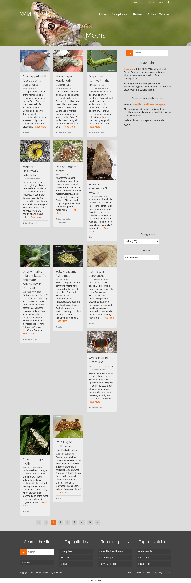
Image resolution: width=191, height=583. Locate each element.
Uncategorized (61, 222)
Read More (40, 127)
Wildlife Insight (37, 14)
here (160, 86)
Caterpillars (62, 133)
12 (90, 522)
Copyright (128, 69)
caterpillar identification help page (148, 104)
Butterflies (61, 219)
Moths (27, 133)
